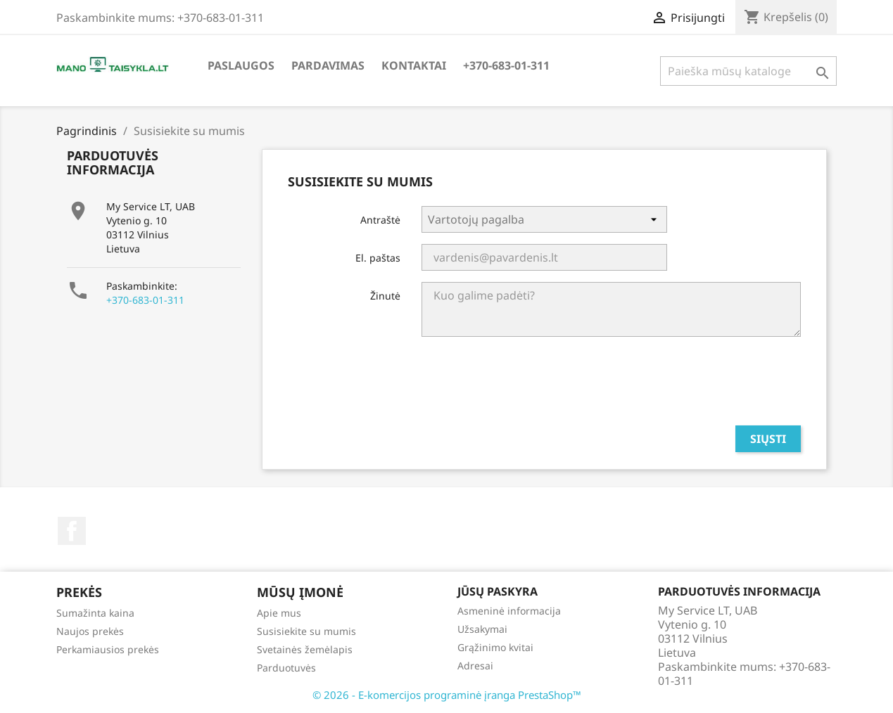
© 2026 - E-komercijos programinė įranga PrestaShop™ (446, 695)
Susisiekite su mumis (306, 631)
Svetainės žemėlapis (305, 649)
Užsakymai (482, 629)
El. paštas (377, 257)
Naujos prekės (90, 631)
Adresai (475, 665)
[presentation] (694, 386)
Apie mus (279, 612)
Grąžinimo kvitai (495, 647)
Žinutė (385, 295)
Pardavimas (328, 65)
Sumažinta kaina (95, 612)
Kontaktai (413, 65)
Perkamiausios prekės (107, 649)
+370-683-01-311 (506, 65)
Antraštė (380, 219)
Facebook (72, 531)
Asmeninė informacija (509, 610)
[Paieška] (748, 71)
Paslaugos (241, 65)
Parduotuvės (286, 667)
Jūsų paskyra (497, 591)
